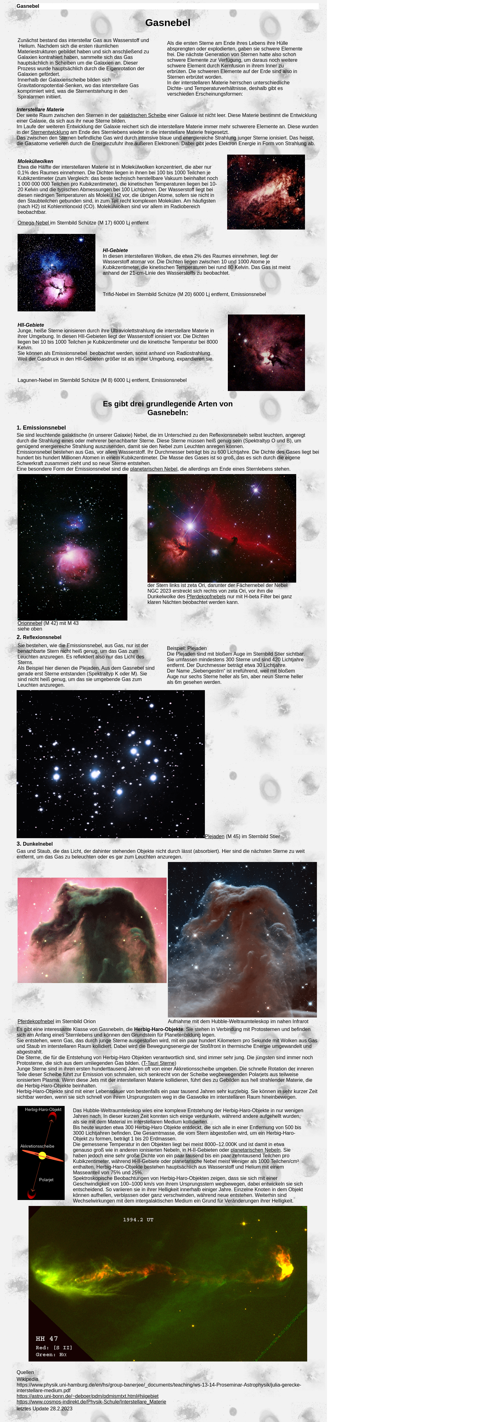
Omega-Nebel (34, 222)
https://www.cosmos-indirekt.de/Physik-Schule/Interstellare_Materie (91, 1401)
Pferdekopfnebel (36, 1021)
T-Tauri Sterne (158, 1063)
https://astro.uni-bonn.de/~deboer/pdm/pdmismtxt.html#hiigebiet (87, 1396)
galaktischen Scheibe (142, 115)
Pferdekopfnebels (206, 596)
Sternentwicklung (49, 132)
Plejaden (214, 836)
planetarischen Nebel (153, 469)
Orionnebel (30, 623)
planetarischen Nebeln (256, 1150)
